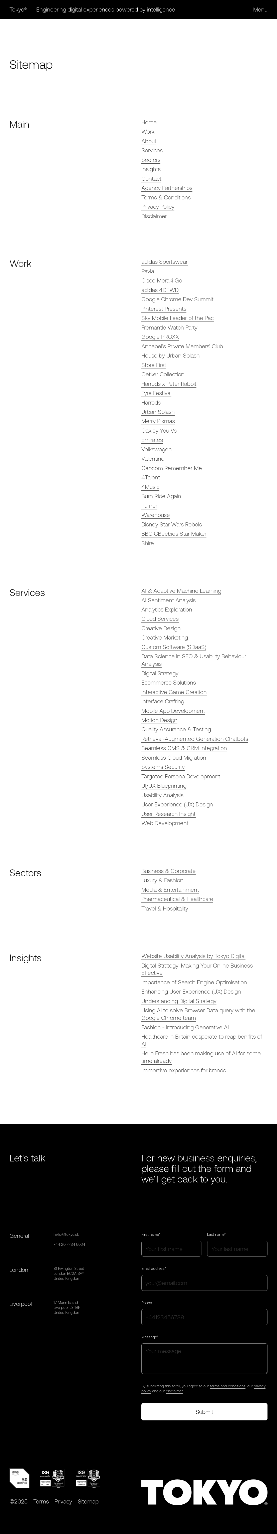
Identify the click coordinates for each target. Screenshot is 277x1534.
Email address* (153, 1268)
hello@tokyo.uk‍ (66, 1234)
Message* (149, 1337)
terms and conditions (227, 1386)
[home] (92, 9)
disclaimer (174, 1391)
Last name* (216, 1234)
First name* (150, 1234)
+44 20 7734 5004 (69, 1244)
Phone (146, 1302)
